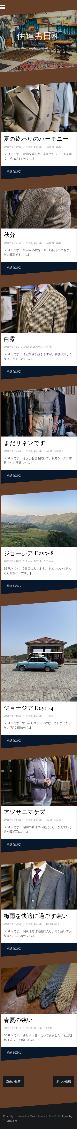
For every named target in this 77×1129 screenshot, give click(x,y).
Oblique (63, 1116)
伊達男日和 (38, 35)
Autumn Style (53, 146)
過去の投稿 (13, 1081)
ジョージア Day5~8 (29, 553)
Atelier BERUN (34, 146)
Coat (49, 1028)
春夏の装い (18, 1019)
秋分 (9, 234)
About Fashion (54, 451)
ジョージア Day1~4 (28, 707)
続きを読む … (15, 171)
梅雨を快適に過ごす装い (36, 915)
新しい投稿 (63, 1081)
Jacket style (52, 923)
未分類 (48, 346)
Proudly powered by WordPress (24, 1116)
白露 (9, 338)
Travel (49, 561)
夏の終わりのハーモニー (36, 138)
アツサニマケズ (24, 811)
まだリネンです (24, 442)
